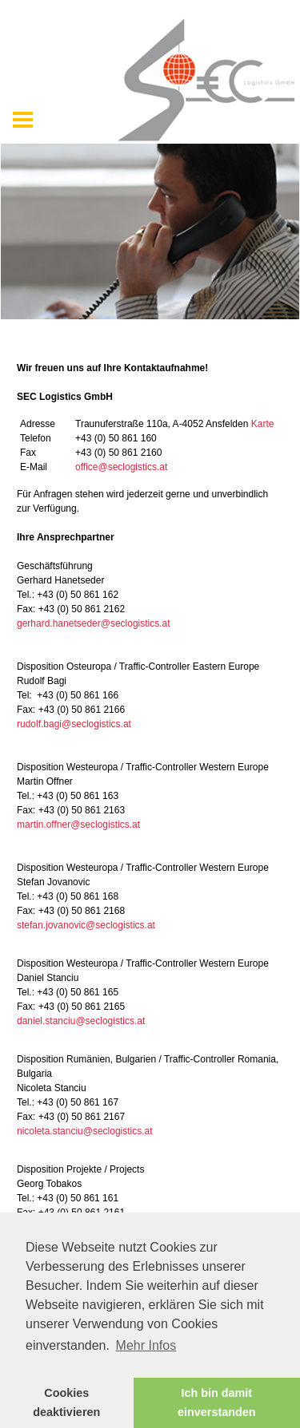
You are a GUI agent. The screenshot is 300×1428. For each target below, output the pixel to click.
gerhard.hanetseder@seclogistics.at (93, 623)
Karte (262, 423)
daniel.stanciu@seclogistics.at (81, 1020)
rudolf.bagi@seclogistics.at (74, 724)
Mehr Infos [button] (146, 1345)
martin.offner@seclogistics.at (78, 824)
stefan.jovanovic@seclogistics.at (86, 925)
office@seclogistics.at (121, 467)
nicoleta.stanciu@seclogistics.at (85, 1131)
